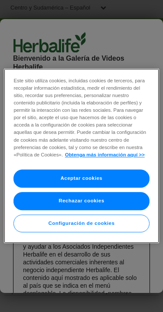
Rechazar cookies (81, 200)
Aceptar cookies (81, 178)
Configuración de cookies (81, 223)
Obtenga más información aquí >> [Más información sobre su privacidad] (105, 154)
